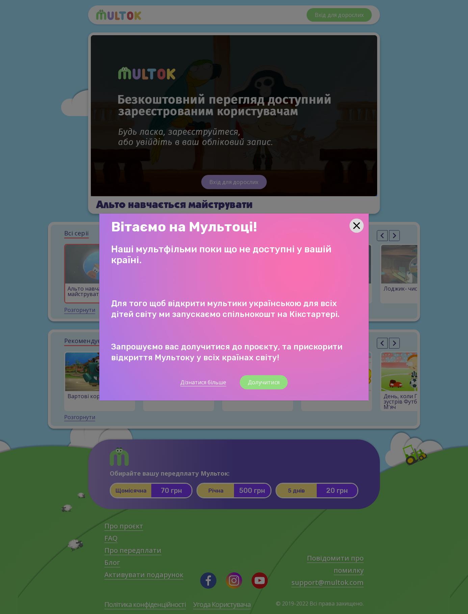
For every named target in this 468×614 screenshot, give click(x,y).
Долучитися (264, 382)
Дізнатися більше (203, 382)
